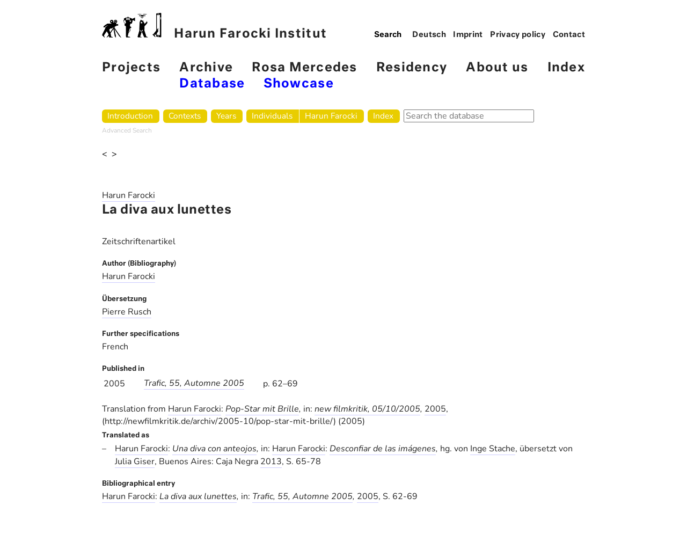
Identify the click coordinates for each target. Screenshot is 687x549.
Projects (131, 68)
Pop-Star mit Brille (262, 409)
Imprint (468, 35)
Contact (569, 35)
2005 (435, 409)
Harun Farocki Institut (214, 26)
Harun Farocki (331, 115)
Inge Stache (492, 449)
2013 (271, 461)
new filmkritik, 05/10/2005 (367, 409)
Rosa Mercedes (304, 68)
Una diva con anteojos (214, 449)
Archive (206, 68)
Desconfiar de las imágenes (383, 449)
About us (497, 68)
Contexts (185, 115)
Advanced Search (127, 130)
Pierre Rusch (126, 312)
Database (212, 84)
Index (566, 68)
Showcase (299, 84)
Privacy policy (517, 35)
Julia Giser (135, 461)
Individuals (272, 115)
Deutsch (429, 35)
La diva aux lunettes (198, 496)
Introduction (130, 115)
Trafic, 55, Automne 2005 (194, 383)
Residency (411, 68)
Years (226, 115)
